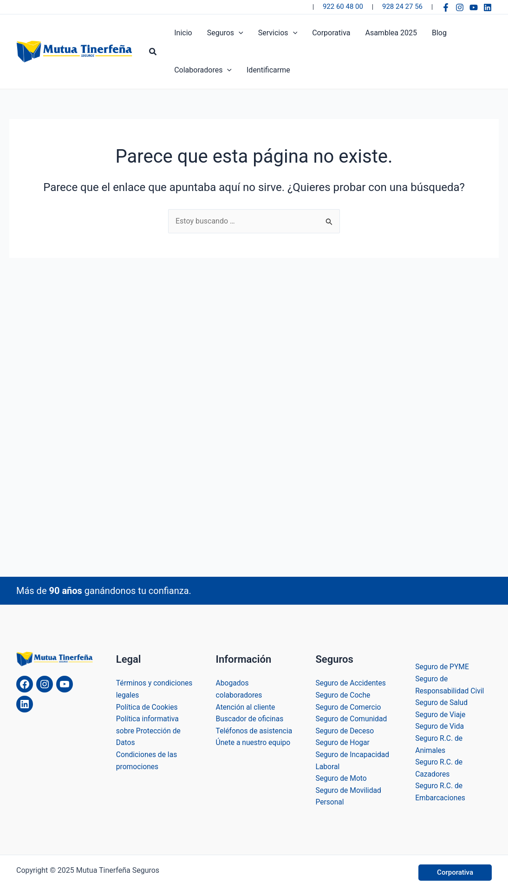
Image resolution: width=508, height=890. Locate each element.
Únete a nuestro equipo (254, 754)
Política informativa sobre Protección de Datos (149, 730)
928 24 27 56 (402, 6)
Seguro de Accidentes (351, 683)
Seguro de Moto (341, 778)
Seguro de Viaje (441, 714)
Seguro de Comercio (348, 707)
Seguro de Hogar (343, 742)
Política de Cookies (147, 707)
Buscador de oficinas (250, 718)
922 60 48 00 (343, 6)
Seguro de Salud (442, 702)
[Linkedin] (487, 7)
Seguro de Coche (343, 695)
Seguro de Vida (440, 726)
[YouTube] (473, 7)
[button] (153, 52)
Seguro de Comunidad (352, 718)
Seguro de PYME (442, 666)
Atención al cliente (246, 707)
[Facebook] (446, 7)
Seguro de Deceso (345, 730)
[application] (238, 33)
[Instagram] (460, 7)
